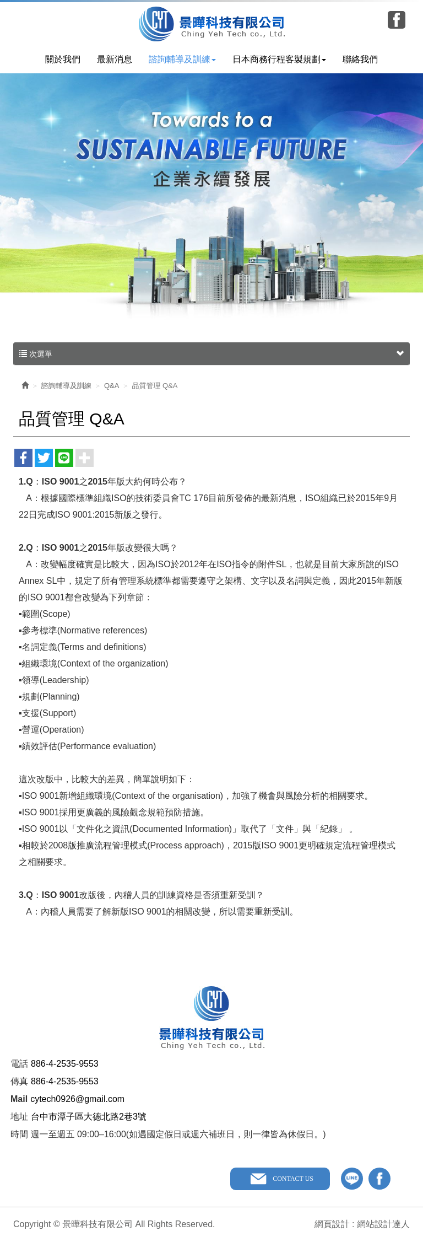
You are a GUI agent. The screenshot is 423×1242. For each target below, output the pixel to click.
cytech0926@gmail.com (77, 1099)
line (352, 1179)
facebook (379, 1179)
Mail (19, 1099)
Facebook (396, 20)
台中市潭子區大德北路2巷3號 (89, 1116)
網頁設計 (332, 1224)
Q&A (111, 385)
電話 (19, 1063)
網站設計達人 (383, 1224)
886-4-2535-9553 (65, 1063)
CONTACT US (293, 1178)
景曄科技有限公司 (212, 24)
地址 (19, 1116)
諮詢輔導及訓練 (66, 385)
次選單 (211, 353)
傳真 (19, 1081)
